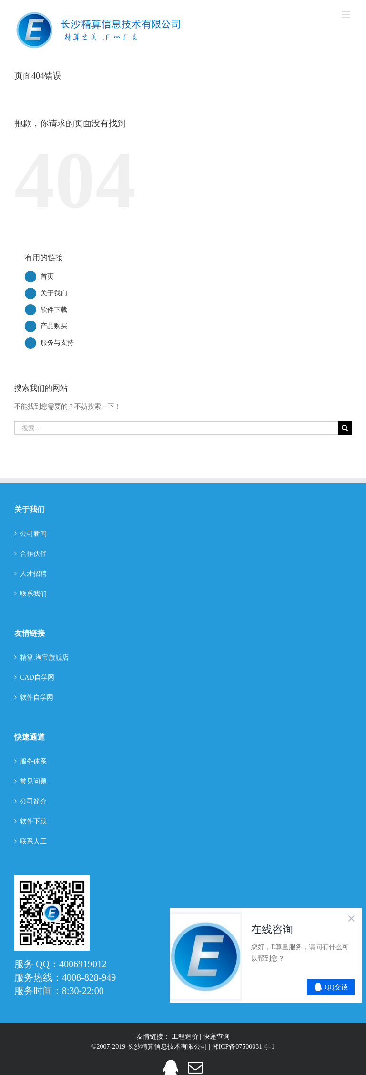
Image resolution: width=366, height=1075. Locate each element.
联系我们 (33, 593)
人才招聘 (33, 573)
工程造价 (186, 1036)
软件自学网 (36, 697)
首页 (47, 276)
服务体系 (33, 761)
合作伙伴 (33, 553)
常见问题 (33, 781)
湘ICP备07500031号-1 (243, 1046)
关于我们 (54, 293)
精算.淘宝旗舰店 (44, 657)
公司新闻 (33, 533)
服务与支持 (57, 342)
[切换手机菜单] (347, 15)
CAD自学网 (37, 677)
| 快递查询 (214, 1036)
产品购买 (54, 326)
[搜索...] (176, 428)
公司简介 (33, 801)
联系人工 (33, 841)
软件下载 (54, 309)
